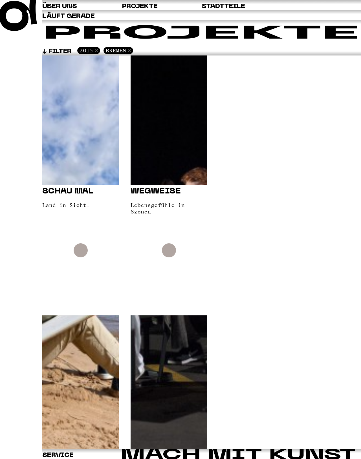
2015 (86, 50)
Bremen (116, 50)
